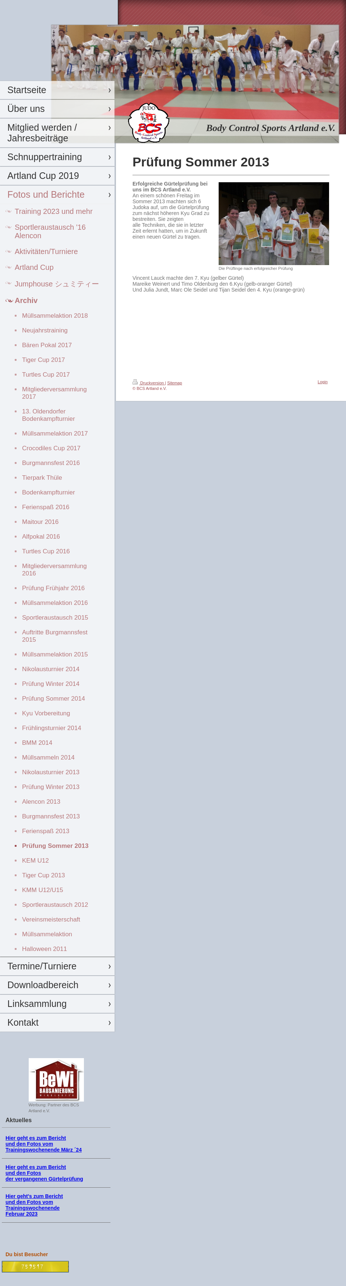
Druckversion (149, 383)
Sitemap (174, 383)
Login (323, 382)
